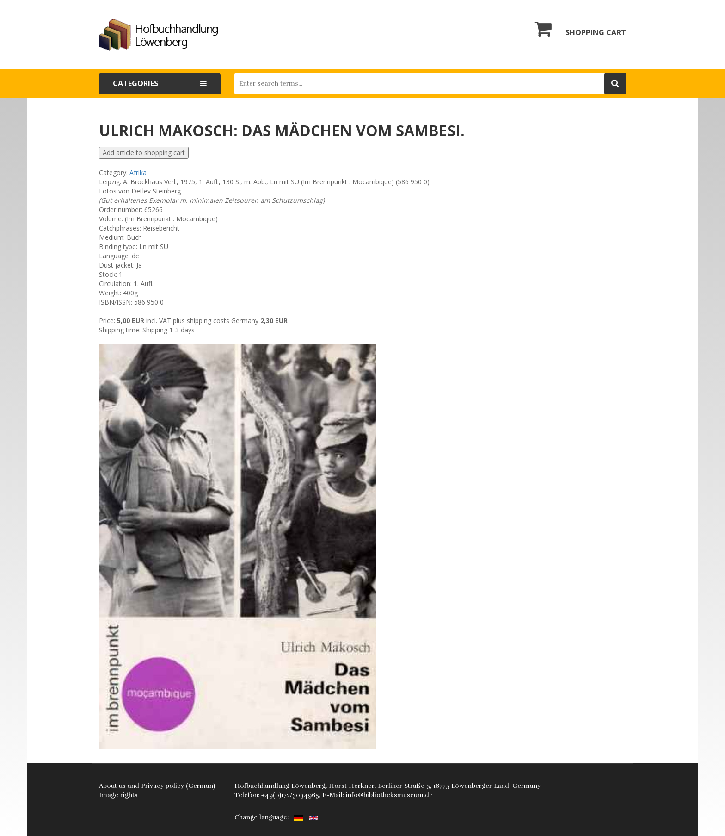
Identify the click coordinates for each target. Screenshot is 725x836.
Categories (160, 83)
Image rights (118, 795)
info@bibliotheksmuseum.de (389, 795)
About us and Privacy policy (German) (157, 786)
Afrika (138, 172)
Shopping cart (580, 28)
